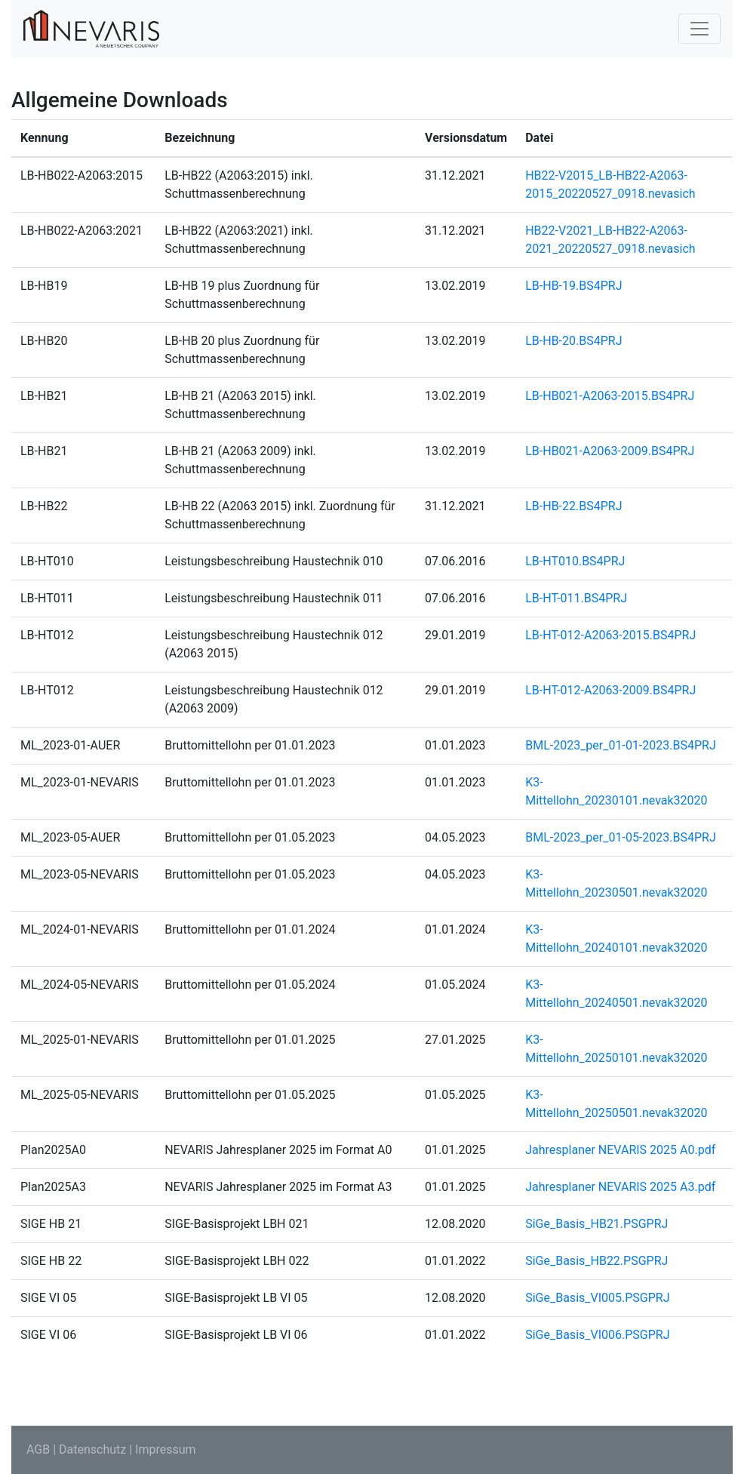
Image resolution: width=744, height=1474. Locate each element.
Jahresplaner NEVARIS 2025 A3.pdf (620, 1187)
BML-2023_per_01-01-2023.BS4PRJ (620, 745)
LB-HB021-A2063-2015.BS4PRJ (609, 396)
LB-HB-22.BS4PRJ (573, 506)
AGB (38, 1449)
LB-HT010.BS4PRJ (575, 561)
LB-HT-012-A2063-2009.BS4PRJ (610, 690)
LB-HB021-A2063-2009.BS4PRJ (609, 451)
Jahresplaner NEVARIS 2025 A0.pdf (620, 1150)
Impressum (165, 1449)
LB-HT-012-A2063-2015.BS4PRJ (610, 635)
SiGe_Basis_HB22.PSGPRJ (596, 1261)
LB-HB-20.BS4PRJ (573, 341)
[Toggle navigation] (699, 29)
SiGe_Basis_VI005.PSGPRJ (597, 1298)
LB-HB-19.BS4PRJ (573, 285)
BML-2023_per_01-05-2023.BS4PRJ (620, 837)
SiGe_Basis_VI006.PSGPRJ (597, 1335)
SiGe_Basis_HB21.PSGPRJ (596, 1224)
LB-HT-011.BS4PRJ (576, 598)
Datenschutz (92, 1449)
